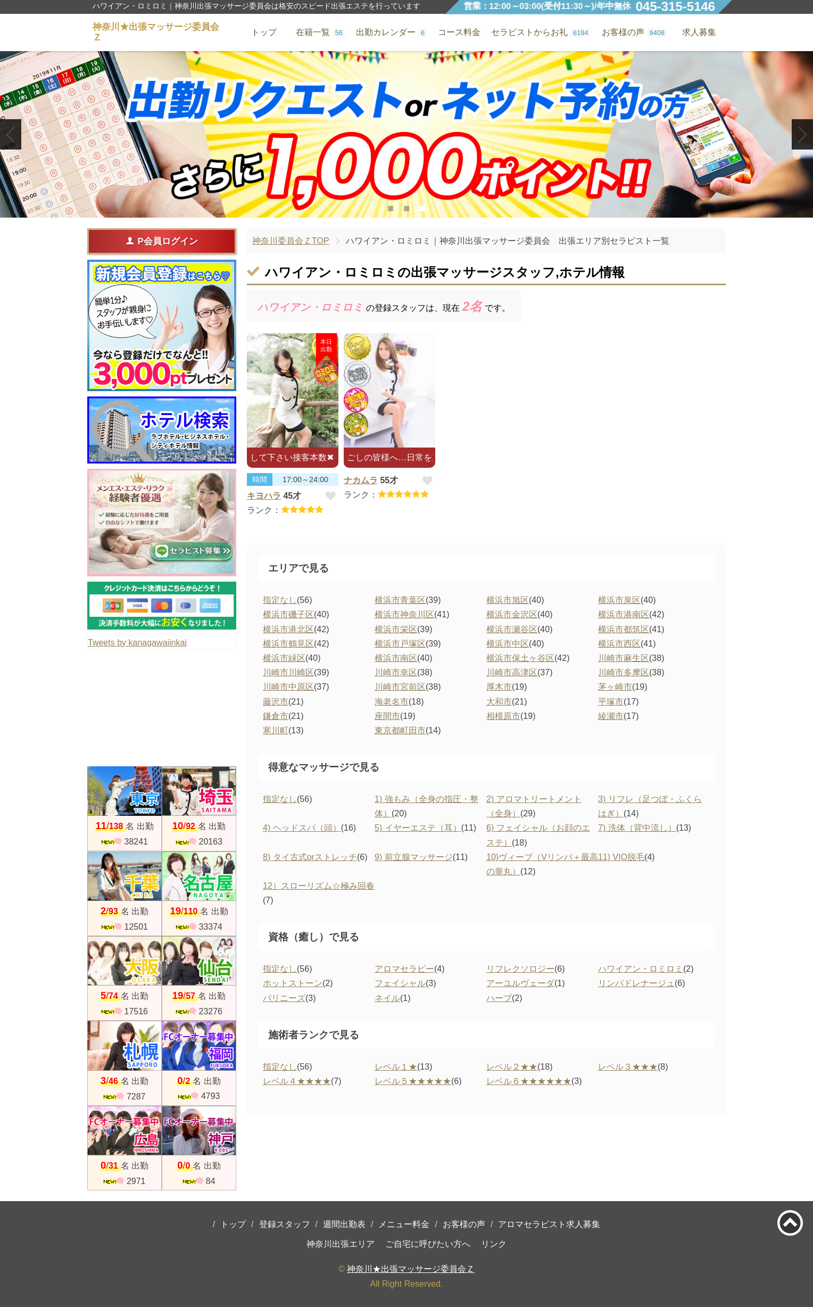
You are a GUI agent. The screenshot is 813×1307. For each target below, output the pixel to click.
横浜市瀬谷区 (511, 629)
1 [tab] (390, 208)
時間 (259, 479)
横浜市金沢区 (511, 614)
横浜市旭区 (507, 600)
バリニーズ (284, 998)
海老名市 (392, 701)
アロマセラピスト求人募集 (549, 1224)
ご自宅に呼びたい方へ (427, 1243)
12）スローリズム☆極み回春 (319, 885)
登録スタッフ (284, 1224)
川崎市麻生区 (623, 658)
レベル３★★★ (628, 1066)
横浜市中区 (507, 643)
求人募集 (699, 32)
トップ (233, 1224)
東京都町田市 (400, 730)
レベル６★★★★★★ (528, 1081)
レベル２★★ (511, 1066)
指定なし (280, 600)
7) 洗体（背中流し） (637, 827)
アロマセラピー (404, 968)
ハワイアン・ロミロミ (640, 968)
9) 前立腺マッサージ (414, 857)
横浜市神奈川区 (404, 614)
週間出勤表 (344, 1224)
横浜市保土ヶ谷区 (520, 658)
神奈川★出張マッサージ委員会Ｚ (411, 1268)
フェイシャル (400, 983)
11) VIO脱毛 (621, 857)
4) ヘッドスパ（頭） (302, 827)
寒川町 (275, 730)
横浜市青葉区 (400, 600)
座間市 (387, 716)
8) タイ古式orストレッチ (310, 857)
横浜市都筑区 (623, 629)
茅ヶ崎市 (615, 686)
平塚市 (611, 701)
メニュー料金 (403, 1224)
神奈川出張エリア (340, 1243)
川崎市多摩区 (623, 672)
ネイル (387, 998)
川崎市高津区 (511, 672)
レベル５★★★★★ (413, 1081)
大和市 (499, 701)
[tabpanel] (406, 134)
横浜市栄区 (396, 629)
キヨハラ (264, 495)
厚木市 (499, 686)
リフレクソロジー (520, 968)
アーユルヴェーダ (520, 983)
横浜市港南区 (623, 614)
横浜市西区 (619, 643)
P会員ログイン (161, 241)
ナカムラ (361, 480)
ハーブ (499, 998)
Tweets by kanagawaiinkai (137, 642)
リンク (494, 1243)
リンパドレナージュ (636, 983)
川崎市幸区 (396, 672)
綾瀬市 (611, 716)
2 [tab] (406, 208)
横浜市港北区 (288, 629)
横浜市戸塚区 (400, 643)
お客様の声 (464, 1224)
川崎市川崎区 (288, 672)
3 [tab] (422, 208)
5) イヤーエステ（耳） (418, 827)
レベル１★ (396, 1066)
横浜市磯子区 (288, 614)
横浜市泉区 (619, 600)
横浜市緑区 (284, 658)
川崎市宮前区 (400, 686)
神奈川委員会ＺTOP (290, 240)
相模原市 (503, 716)
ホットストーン (292, 983)
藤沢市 (275, 701)
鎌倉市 (275, 716)
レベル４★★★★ (297, 1081)
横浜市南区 (396, 658)
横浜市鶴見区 (288, 643)
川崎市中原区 (288, 686)
